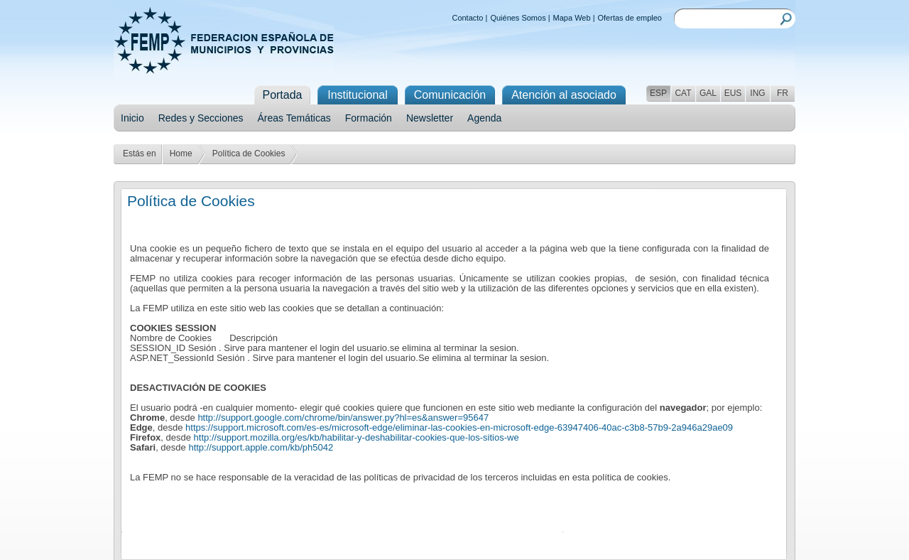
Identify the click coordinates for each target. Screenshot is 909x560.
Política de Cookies (248, 153)
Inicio (132, 118)
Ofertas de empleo (630, 18)
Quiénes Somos (517, 18)
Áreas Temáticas (294, 118)
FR (782, 93)
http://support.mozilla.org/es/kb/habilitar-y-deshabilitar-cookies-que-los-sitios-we (356, 437)
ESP (658, 93)
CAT (683, 93)
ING (757, 93)
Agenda (484, 118)
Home (181, 153)
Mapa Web (572, 18)
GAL (708, 93)
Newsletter (429, 118)
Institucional (357, 95)
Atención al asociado (563, 95)
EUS (733, 93)
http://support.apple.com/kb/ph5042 (260, 447)
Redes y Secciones (201, 118)
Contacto (467, 18)
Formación (368, 118)
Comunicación (450, 95)
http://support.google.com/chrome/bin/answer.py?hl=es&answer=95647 (343, 417)
